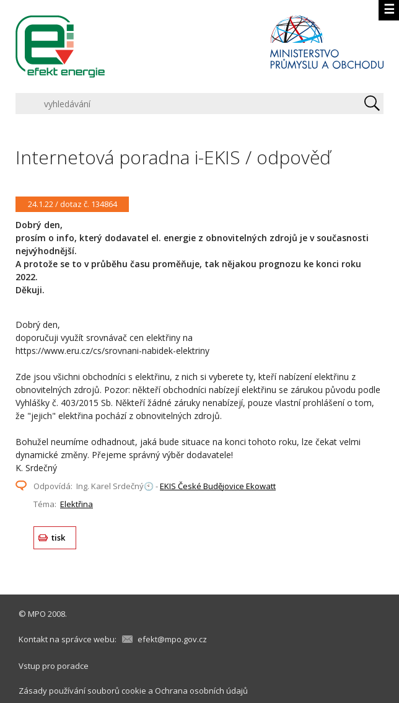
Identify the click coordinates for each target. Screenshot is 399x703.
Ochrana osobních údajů (201, 690)
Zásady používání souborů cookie (82, 690)
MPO (37, 613)
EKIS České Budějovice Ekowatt (218, 486)
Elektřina (76, 504)
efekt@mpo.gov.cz (172, 639)
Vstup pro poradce (54, 665)
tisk (58, 537)
